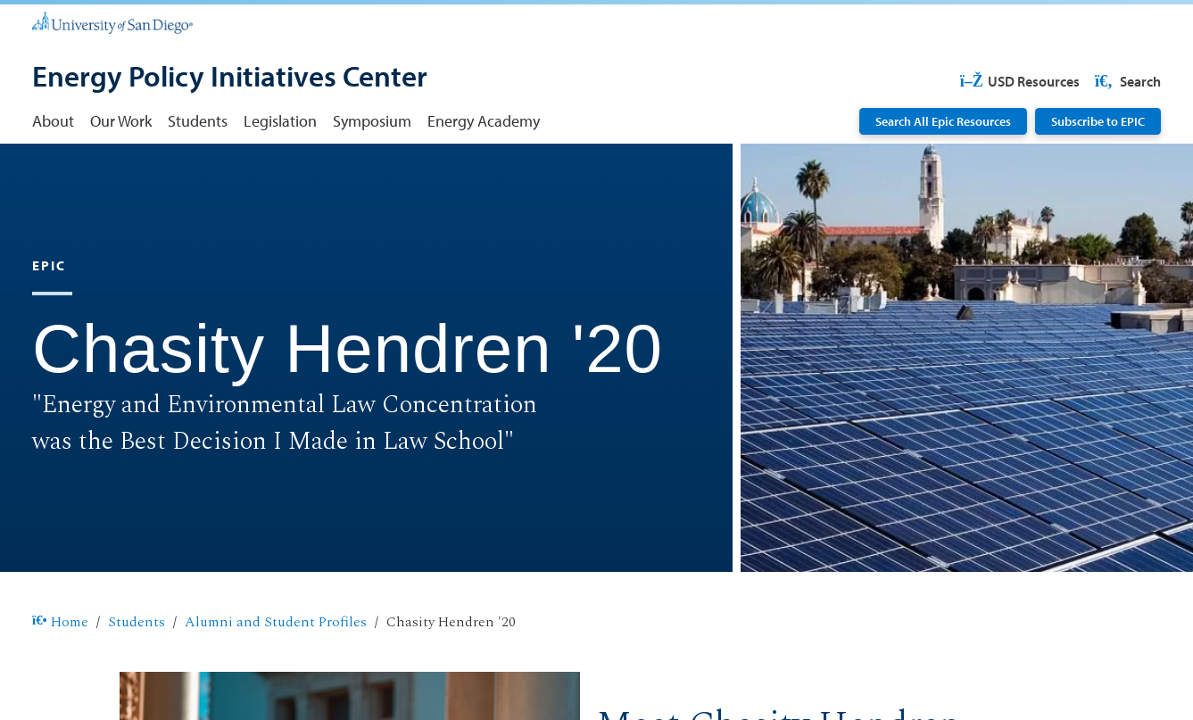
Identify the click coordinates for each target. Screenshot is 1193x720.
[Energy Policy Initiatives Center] (229, 77)
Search (1126, 81)
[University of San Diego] (112, 21)
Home (60, 623)
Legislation (280, 121)
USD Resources (1019, 81)
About (53, 121)
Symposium (372, 121)
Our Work (121, 121)
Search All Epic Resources (943, 120)
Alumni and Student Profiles (276, 623)
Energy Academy (483, 121)
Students (198, 121)
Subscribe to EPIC (1098, 120)
